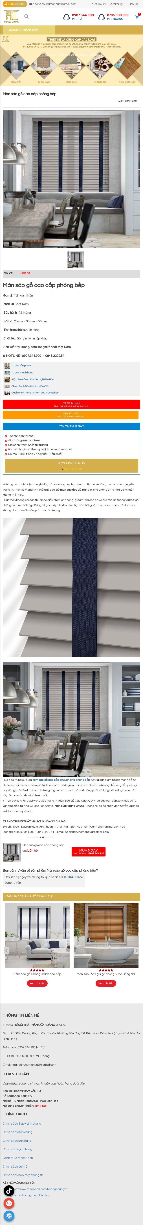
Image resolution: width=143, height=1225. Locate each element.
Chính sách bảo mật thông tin (23, 1175)
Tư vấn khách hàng (19, 372)
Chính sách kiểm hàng (17, 1132)
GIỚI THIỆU (117, 4)
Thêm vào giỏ (69, 414)
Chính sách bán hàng (17, 1141)
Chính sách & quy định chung (22, 1124)
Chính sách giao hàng (17, 1149)
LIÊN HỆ (133, 4)
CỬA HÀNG (99, 4)
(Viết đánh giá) (127, 100)
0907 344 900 (73, 469)
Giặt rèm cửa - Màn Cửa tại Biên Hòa (29, 379)
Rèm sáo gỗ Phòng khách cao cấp (37, 974)
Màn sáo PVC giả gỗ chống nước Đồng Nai (106, 974)
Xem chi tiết (37, 983)
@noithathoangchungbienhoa (30, 1195)
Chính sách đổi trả (15, 1167)
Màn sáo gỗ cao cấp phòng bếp (43, 845)
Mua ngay (71, 404)
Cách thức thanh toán (18, 1158)
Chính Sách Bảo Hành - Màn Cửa (27, 386)
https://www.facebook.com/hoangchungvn (38, 1189)
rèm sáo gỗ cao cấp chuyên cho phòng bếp (61, 779)
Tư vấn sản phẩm (18, 365)
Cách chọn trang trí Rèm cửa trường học (31, 392)
